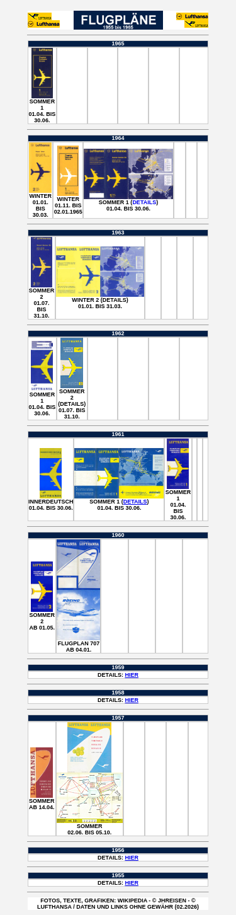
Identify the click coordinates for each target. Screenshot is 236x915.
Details (144, 202)
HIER (131, 675)
